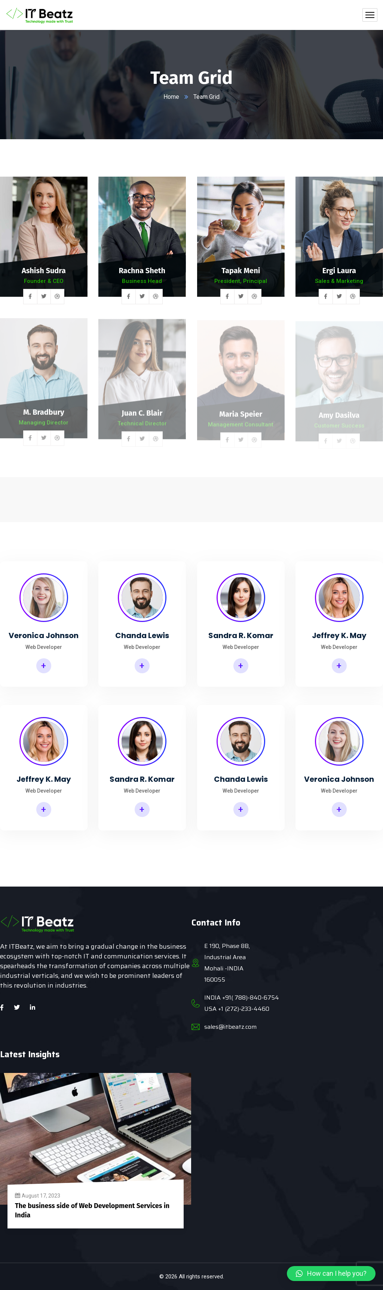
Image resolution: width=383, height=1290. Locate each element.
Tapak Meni (240, 272)
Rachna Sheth (142, 271)
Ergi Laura (339, 272)
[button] (331, 1273)
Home (171, 96)
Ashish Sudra (44, 271)
